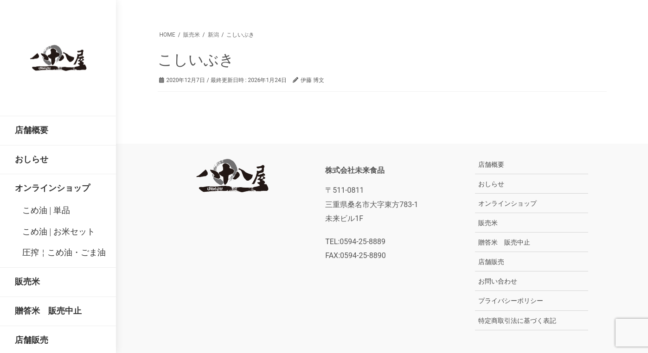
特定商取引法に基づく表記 (517, 320)
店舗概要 (491, 164)
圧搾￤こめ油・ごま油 (64, 252)
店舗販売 (491, 261)
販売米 (488, 223)
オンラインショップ (507, 203)
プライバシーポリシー (510, 300)
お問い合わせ (497, 281)
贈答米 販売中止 (504, 242)
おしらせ (491, 184)
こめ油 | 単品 (46, 210)
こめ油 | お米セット (58, 231)
